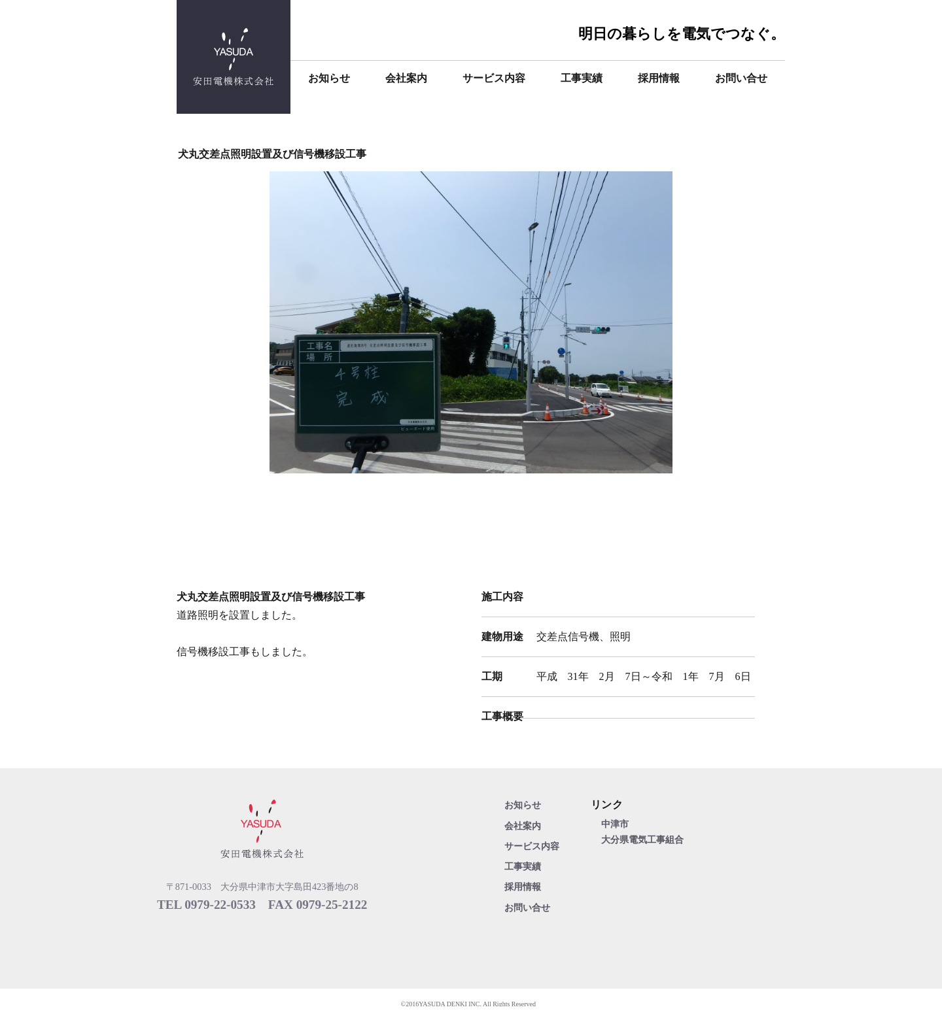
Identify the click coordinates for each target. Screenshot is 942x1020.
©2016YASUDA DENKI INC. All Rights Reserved (468, 1004)
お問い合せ (741, 78)
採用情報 (659, 78)
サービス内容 (493, 78)
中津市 (615, 824)
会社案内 (406, 78)
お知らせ (329, 78)
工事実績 (581, 78)
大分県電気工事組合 (642, 839)
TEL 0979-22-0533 (206, 904)
